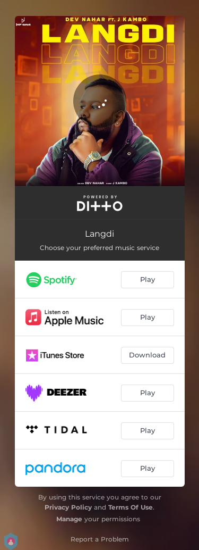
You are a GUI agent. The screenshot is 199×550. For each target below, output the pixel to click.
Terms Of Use (130, 507)
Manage (69, 519)
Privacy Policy (68, 507)
